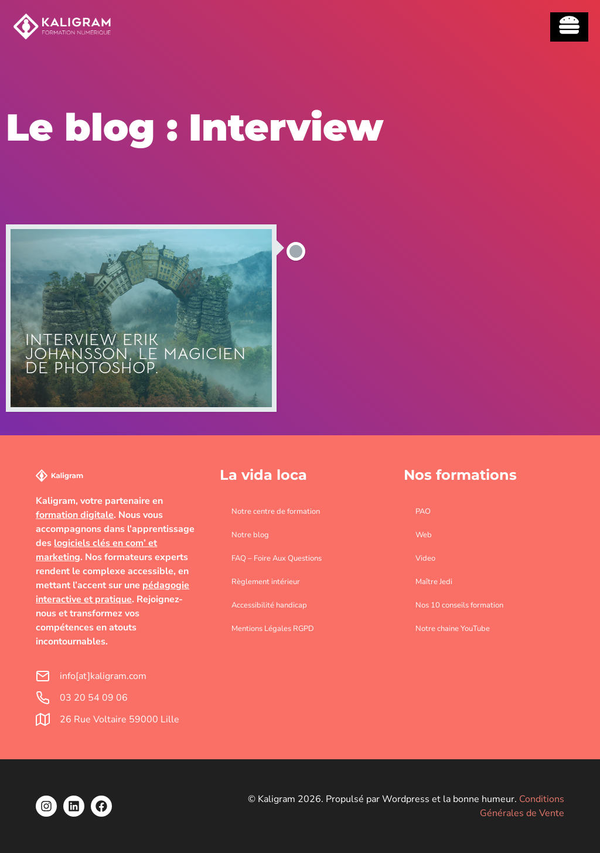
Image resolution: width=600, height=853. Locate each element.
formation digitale (75, 515)
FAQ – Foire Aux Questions (276, 558)
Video (425, 558)
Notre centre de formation (275, 511)
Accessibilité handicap (269, 605)
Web (423, 535)
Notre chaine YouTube (452, 628)
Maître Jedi (433, 581)
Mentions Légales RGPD (272, 628)
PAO (423, 511)
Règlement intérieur (265, 581)
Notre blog (250, 535)
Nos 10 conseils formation (459, 605)
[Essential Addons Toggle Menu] (569, 27)
